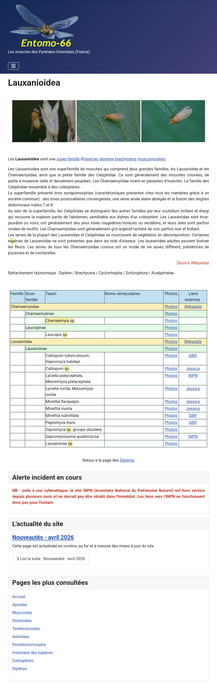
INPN (193, 375)
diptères (107, 159)
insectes (91, 159)
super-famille (68, 159)
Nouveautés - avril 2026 (43, 537)
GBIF (193, 355)
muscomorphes (152, 159)
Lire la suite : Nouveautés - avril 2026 (50, 558)
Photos (171, 306)
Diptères (127, 460)
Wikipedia (193, 306)
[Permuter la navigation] (13, 66)
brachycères (125, 159)
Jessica (193, 368)
